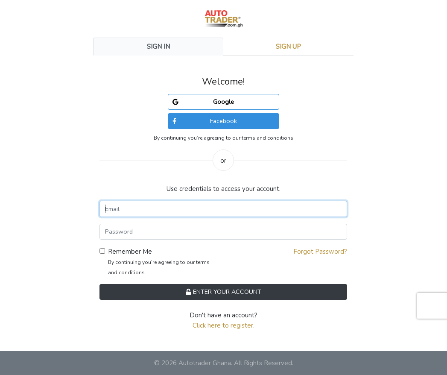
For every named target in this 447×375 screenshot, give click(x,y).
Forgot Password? (320, 251)
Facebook (204, 121)
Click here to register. (223, 325)
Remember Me (130, 251)
